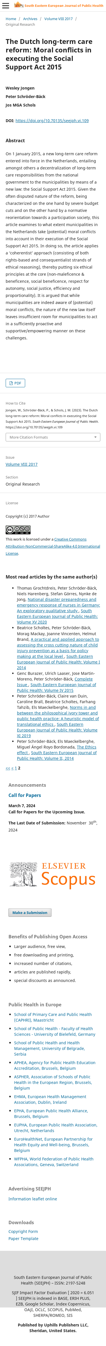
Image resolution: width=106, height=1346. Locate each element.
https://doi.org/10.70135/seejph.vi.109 (52, 120)
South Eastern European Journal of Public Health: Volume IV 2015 (56, 687)
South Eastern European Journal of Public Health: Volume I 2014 (58, 662)
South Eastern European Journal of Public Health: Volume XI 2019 (57, 730)
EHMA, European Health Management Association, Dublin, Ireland (50, 1099)
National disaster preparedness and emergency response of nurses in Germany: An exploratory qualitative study (58, 605)
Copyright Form (23, 1231)
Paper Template (23, 1238)
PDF (17, 383)
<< (8, 768)
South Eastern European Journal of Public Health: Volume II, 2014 (57, 755)
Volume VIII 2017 (58, 18)
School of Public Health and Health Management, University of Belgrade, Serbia (49, 1048)
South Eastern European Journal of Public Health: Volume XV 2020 (57, 616)
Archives (30, 18)
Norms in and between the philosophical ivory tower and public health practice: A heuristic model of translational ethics (58, 716)
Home (11, 18)
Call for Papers (24, 795)
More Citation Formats (29, 437)
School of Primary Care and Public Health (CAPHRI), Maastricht (53, 1017)
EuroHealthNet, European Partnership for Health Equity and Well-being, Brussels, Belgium (53, 1144)
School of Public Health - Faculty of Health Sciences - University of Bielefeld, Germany (54, 1031)
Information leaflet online (32, 1199)
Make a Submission (29, 912)
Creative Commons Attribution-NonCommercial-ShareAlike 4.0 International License (53, 546)
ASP (17, 1076)
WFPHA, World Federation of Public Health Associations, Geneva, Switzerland (54, 1161)
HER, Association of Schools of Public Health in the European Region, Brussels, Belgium (53, 1082)
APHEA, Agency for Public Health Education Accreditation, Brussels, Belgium (55, 1065)
